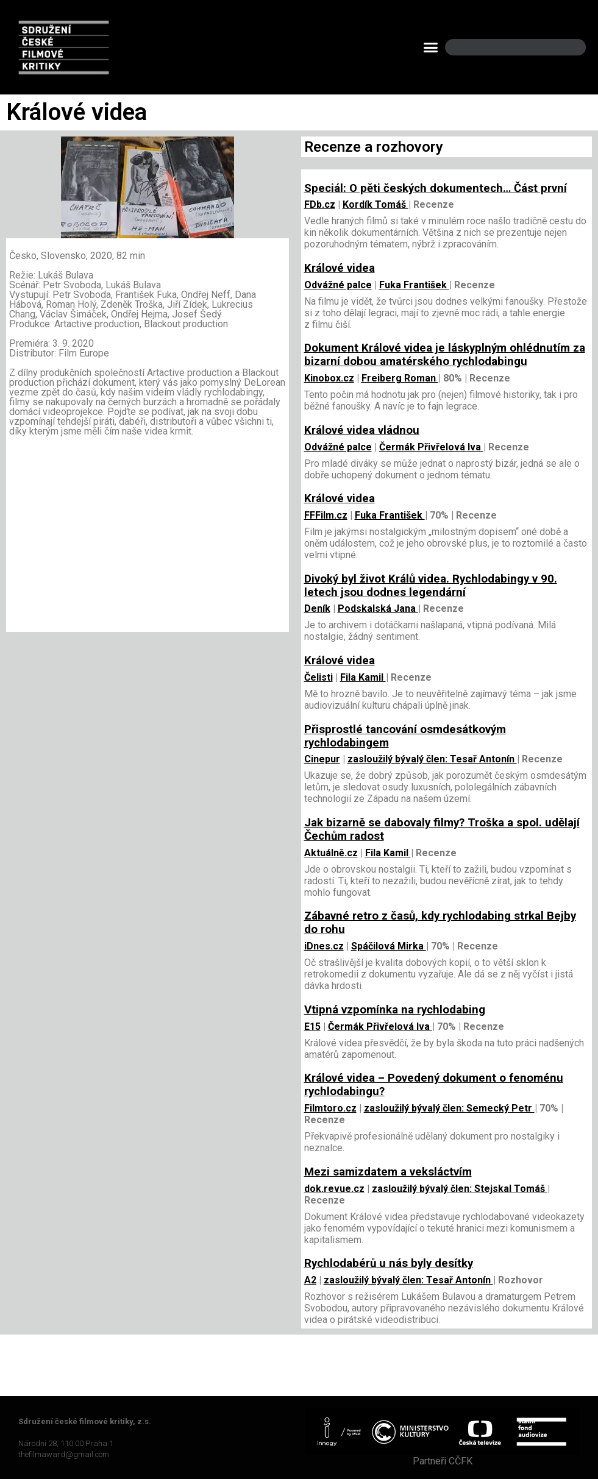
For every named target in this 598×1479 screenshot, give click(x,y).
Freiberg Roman (399, 378)
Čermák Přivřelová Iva (431, 447)
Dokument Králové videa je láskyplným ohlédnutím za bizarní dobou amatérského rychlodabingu (444, 354)
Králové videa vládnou (361, 430)
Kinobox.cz (329, 378)
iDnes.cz (324, 946)
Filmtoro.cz (330, 1108)
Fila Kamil (363, 677)
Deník (317, 608)
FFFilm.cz (325, 515)
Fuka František (414, 285)
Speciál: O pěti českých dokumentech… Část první (435, 188)
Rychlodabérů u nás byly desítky (388, 1263)
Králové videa (339, 268)
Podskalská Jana (378, 608)
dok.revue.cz (334, 1188)
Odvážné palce (338, 285)
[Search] (566, 47)
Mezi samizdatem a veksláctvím (388, 1172)
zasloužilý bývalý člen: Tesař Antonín (432, 759)
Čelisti (318, 677)
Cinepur (322, 759)
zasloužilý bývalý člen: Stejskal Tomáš (459, 1188)
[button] (430, 47)
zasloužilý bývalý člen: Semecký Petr (449, 1108)
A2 (310, 1280)
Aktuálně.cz (331, 853)
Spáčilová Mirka (388, 946)
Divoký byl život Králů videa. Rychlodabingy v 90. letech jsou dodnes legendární (430, 585)
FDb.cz (319, 204)
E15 (312, 1026)
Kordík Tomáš (375, 204)
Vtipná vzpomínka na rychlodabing (394, 1009)
